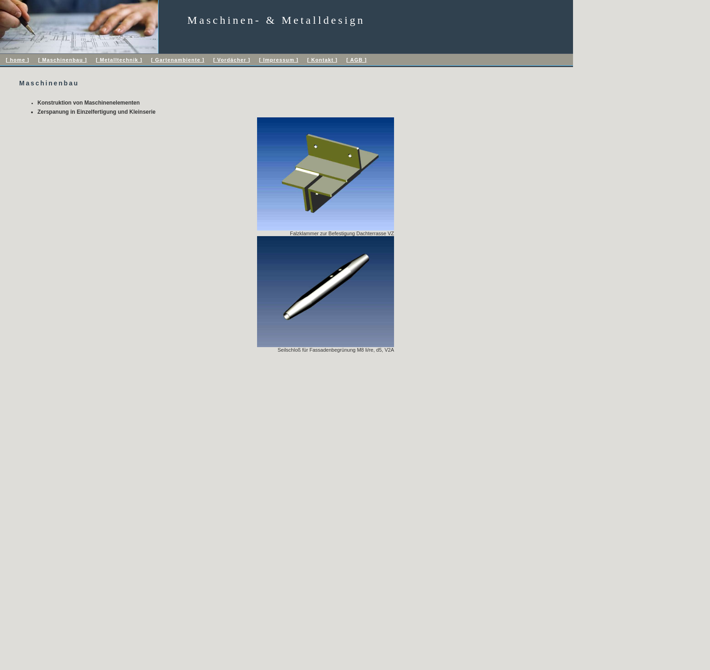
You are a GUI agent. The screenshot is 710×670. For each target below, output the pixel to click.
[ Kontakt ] (322, 60)
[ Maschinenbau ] (62, 60)
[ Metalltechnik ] (119, 60)
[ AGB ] (356, 60)
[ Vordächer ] (231, 60)
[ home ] (18, 60)
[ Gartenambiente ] (178, 60)
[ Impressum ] (278, 60)
